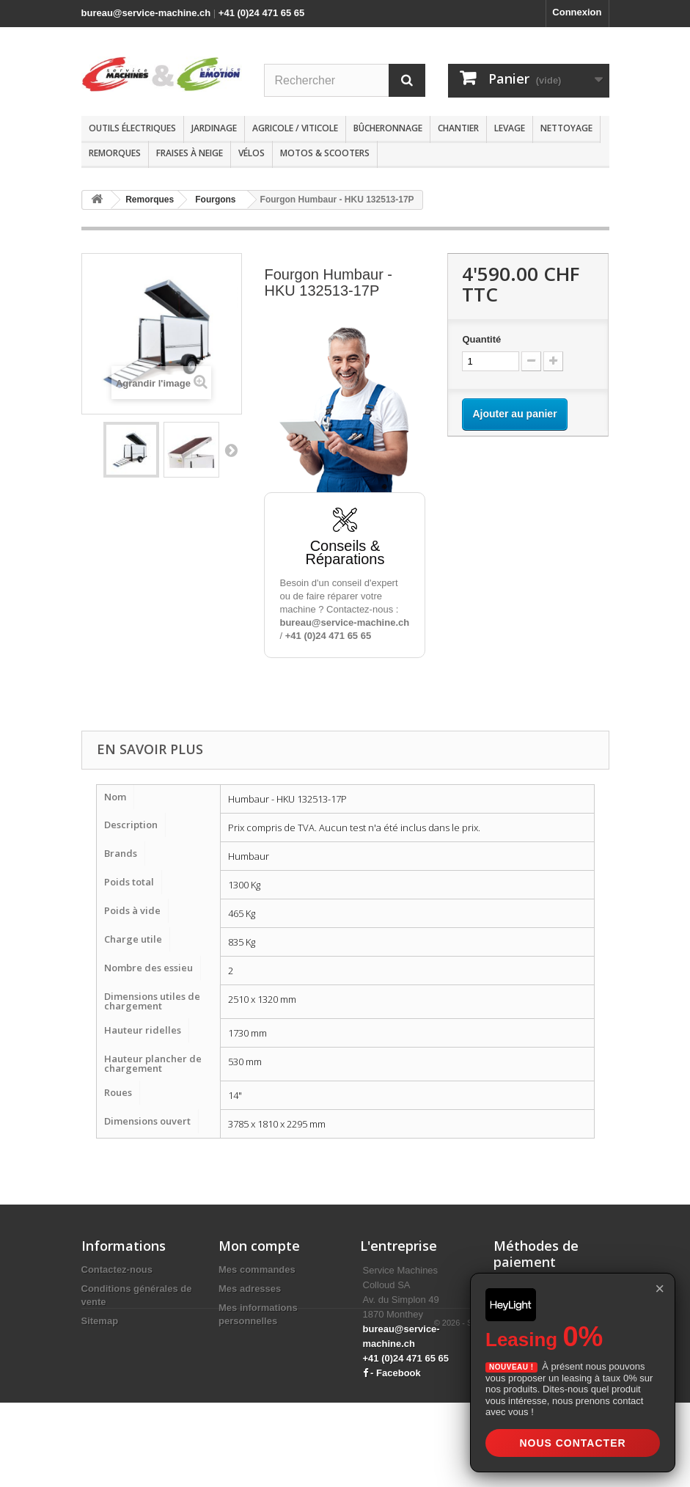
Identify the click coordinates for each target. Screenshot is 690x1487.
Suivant (231, 449)
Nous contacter (572, 1443)
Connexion (576, 12)
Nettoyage (566, 128)
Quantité (481, 339)
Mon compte (259, 1245)
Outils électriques (132, 128)
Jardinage (214, 128)
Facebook (398, 1372)
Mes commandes (257, 1269)
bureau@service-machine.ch (146, 12)
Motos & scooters (325, 153)
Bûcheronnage (387, 128)
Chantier (458, 128)
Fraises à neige (189, 153)
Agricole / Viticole (295, 128)
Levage (509, 128)
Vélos (251, 153)
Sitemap (100, 1320)
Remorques (115, 153)
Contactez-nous (117, 1269)
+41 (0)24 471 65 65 (261, 12)
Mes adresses (250, 1288)
